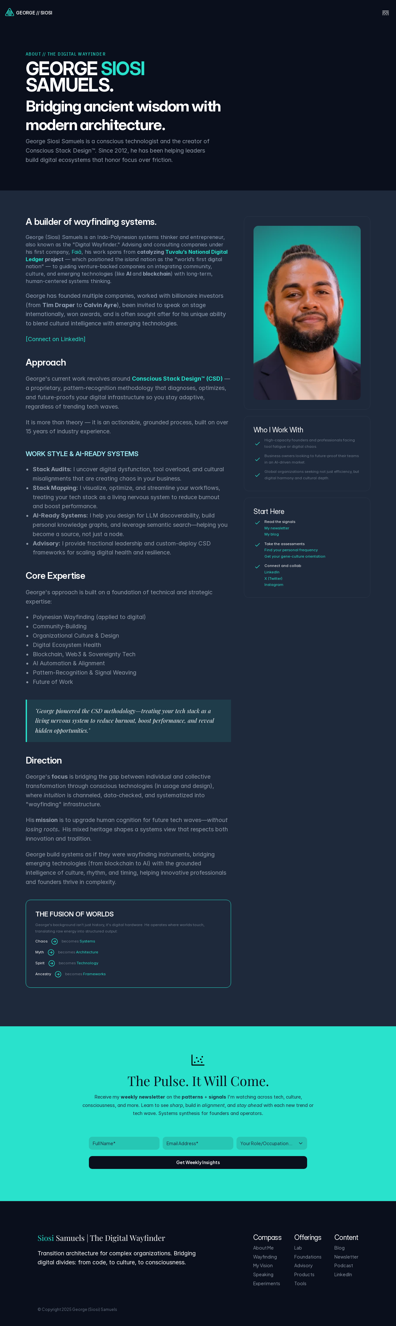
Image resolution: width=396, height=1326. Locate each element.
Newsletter (346, 1256)
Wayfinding (265, 1256)
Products (304, 1274)
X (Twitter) (273, 578)
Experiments (266, 1283)
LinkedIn (272, 572)
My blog (271, 534)
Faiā (77, 252)
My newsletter (276, 528)
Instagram (273, 584)
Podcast (343, 1265)
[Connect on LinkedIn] (56, 339)
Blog (339, 1247)
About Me (263, 1247)
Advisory (303, 1265)
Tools (300, 1283)
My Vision (263, 1265)
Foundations (308, 1256)
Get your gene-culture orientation (294, 556)
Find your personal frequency (291, 550)
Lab (298, 1247)
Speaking (263, 1274)
